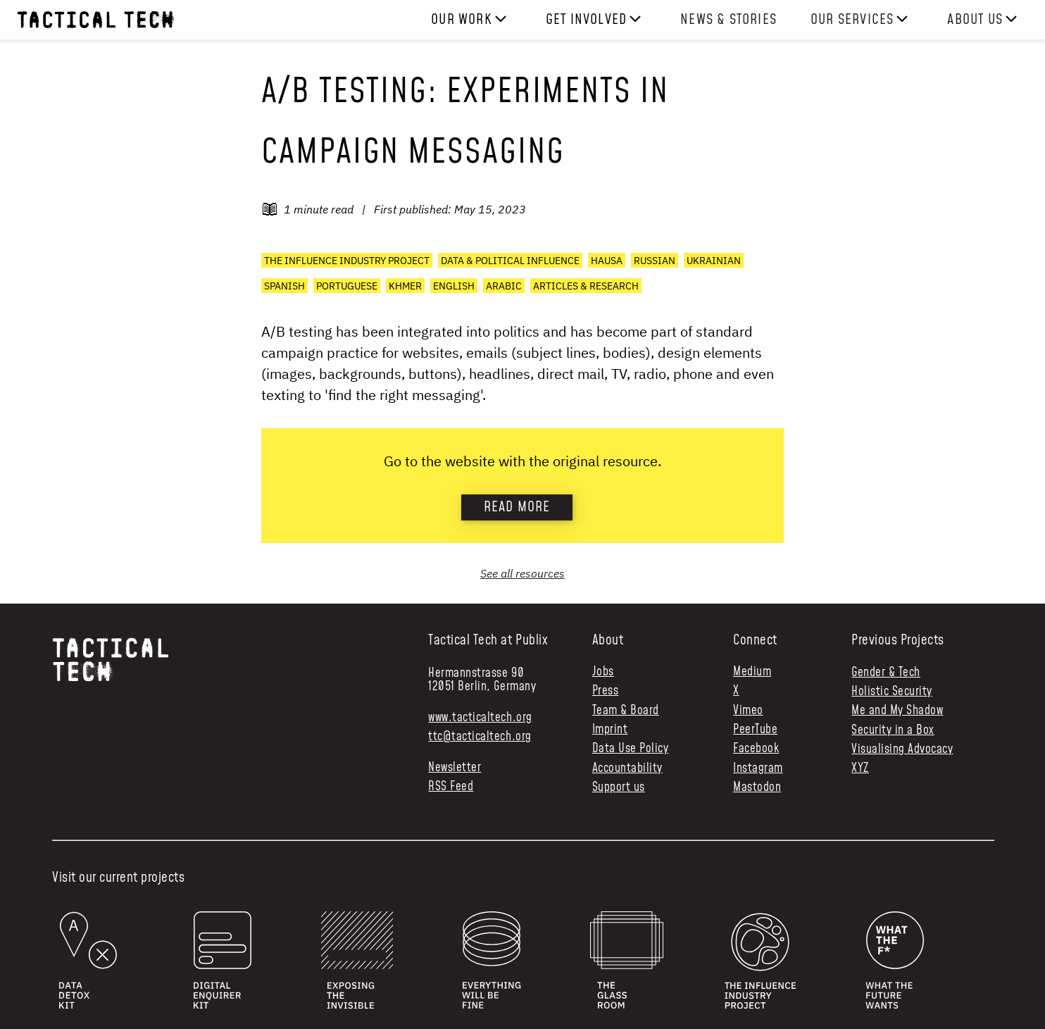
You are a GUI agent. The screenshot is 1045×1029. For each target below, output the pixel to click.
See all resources (522, 573)
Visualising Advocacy (902, 749)
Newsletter (454, 768)
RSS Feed (450, 787)
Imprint (610, 730)
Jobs (603, 672)
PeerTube (755, 730)
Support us (618, 787)
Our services (852, 20)
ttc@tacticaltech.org (479, 736)
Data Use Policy (630, 749)
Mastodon (757, 787)
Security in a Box (892, 730)
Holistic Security (891, 691)
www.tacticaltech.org (480, 717)
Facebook (756, 749)
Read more (517, 507)
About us (975, 20)
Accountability (627, 768)
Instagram (758, 768)
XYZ (860, 768)
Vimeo (748, 711)
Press (605, 691)
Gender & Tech (885, 672)
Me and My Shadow (897, 710)
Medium (752, 672)
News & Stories (728, 20)
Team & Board (625, 711)
